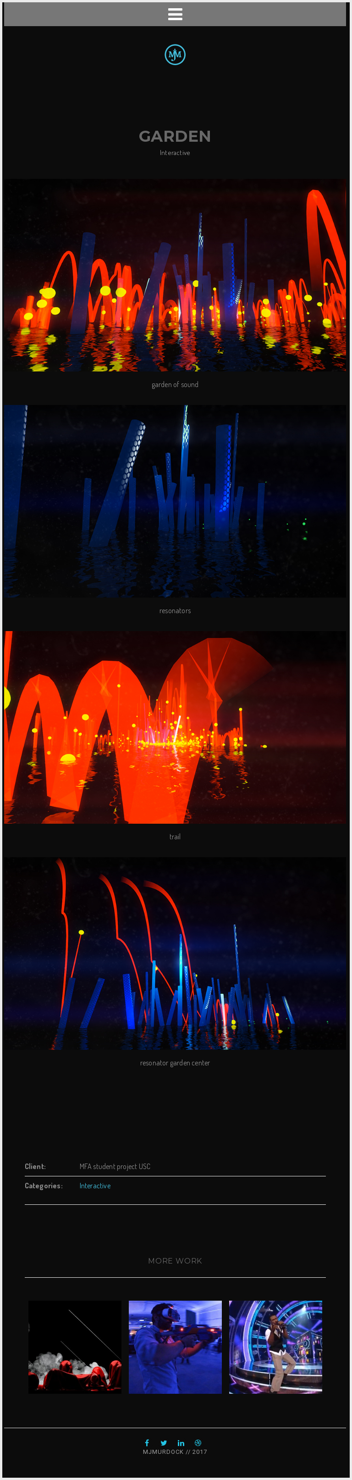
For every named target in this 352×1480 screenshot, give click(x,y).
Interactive (175, 152)
